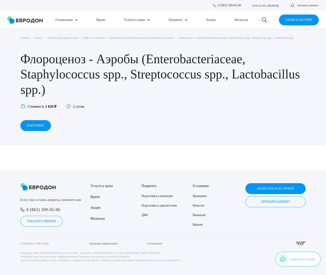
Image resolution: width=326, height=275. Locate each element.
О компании (64, 20)
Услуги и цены (134, 20)
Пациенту (175, 20)
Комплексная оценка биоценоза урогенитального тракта (142, 37)
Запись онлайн (298, 20)
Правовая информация (103, 243)
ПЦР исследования (94, 37)
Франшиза (200, 196)
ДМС (145, 215)
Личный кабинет (308, 5)
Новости (198, 205)
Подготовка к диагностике (159, 205)
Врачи (100, 20)
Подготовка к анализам (157, 196)
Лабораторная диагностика (62, 37)
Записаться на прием (275, 188)
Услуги (38, 37)
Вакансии (199, 215)
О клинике (201, 186)
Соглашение (155, 243)
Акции (211, 20)
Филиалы (241, 20)
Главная (24, 37)
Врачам (198, 224)
